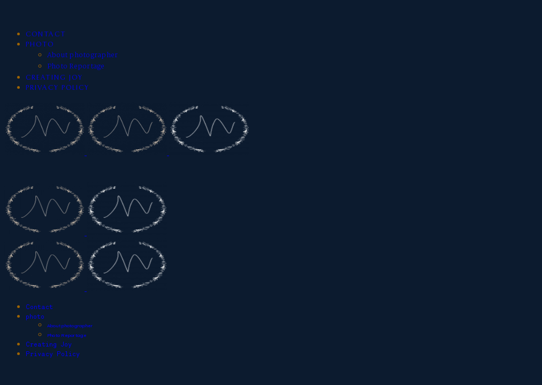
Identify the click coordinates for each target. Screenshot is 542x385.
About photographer (82, 55)
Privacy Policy (57, 88)
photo (40, 45)
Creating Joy (54, 78)
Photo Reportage (76, 66)
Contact (46, 34)
